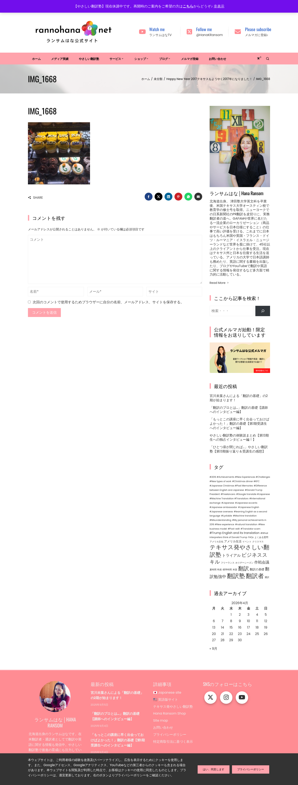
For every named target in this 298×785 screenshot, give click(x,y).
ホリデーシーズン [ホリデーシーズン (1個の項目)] (244, 562)
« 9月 (213, 648)
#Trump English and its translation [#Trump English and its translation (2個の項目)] (235, 533)
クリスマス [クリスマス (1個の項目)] (258, 541)
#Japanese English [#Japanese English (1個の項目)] (248, 507)
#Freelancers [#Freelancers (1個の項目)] (228, 494)
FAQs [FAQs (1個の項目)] (251, 537)
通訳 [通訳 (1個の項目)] (267, 577)
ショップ (141, 58)
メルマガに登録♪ (256, 35)
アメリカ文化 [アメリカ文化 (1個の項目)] (216, 541)
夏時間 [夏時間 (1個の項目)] (213, 569)
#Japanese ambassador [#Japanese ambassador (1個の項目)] (223, 507)
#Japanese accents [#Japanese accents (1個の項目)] (246, 502)
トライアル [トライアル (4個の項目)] (231, 555)
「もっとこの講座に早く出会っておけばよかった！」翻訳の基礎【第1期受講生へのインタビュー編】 (239, 423)
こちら (188, 6)
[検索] (262, 311)
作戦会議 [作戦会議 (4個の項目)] (261, 562)
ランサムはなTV (160, 35)
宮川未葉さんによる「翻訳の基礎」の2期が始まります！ (239, 398)
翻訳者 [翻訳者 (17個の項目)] (255, 576)
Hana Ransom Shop (169, 714)
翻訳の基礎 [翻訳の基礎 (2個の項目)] (257, 569)
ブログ (165, 58)
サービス (116, 58)
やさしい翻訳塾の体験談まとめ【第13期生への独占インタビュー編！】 (239, 437)
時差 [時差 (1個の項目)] (219, 569)
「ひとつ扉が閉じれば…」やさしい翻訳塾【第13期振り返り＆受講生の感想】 (239, 449)
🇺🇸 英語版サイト (165, 700)
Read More (220, 283)
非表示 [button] (219, 6)
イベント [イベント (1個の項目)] (246, 541)
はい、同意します (213, 769)
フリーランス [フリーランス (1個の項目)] (227, 562)
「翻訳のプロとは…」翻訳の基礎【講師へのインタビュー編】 (239, 409)
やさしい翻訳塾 (89, 58)
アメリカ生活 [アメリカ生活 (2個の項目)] (233, 541)
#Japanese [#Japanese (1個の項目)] (227, 502)
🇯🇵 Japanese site (167, 692)
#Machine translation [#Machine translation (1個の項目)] (245, 515)
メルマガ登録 (189, 58)
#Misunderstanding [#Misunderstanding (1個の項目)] (220, 520)
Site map (160, 722)
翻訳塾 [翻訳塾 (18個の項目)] (236, 576)
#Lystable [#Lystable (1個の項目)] (226, 515)
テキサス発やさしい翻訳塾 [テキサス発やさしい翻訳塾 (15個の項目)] (239, 551)
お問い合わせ (217, 58)
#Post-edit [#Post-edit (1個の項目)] (234, 528)
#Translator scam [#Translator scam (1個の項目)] (250, 528)
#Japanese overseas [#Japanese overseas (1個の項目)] (221, 511)
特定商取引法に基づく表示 (173, 744)
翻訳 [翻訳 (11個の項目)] (243, 568)
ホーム (36, 58)
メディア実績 (59, 58)
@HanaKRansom (209, 35)
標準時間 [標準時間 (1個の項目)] (227, 569)
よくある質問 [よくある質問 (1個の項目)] (261, 537)
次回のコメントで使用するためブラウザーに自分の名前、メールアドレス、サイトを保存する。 (108, 302)
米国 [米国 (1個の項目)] (235, 569)
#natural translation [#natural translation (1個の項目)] (246, 524)
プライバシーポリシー (169, 736)
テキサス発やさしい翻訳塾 (173, 707)
